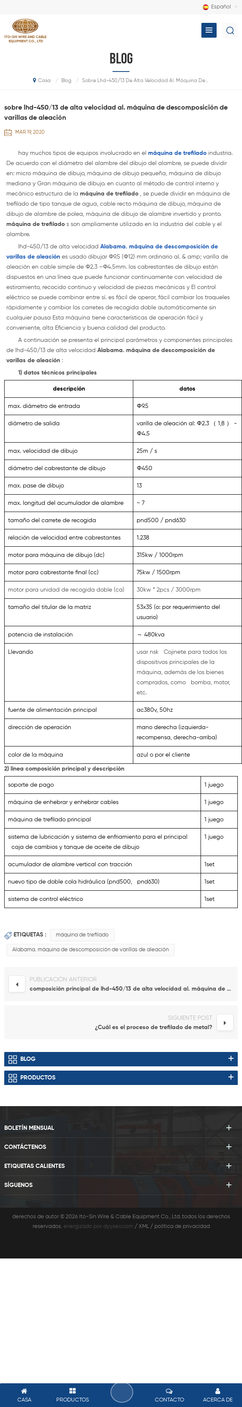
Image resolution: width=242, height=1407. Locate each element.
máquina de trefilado (82, 935)
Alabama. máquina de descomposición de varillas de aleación (90, 950)
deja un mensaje (121, 1392)
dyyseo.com (118, 1226)
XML (144, 1226)
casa (42, 80)
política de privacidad (182, 1226)
